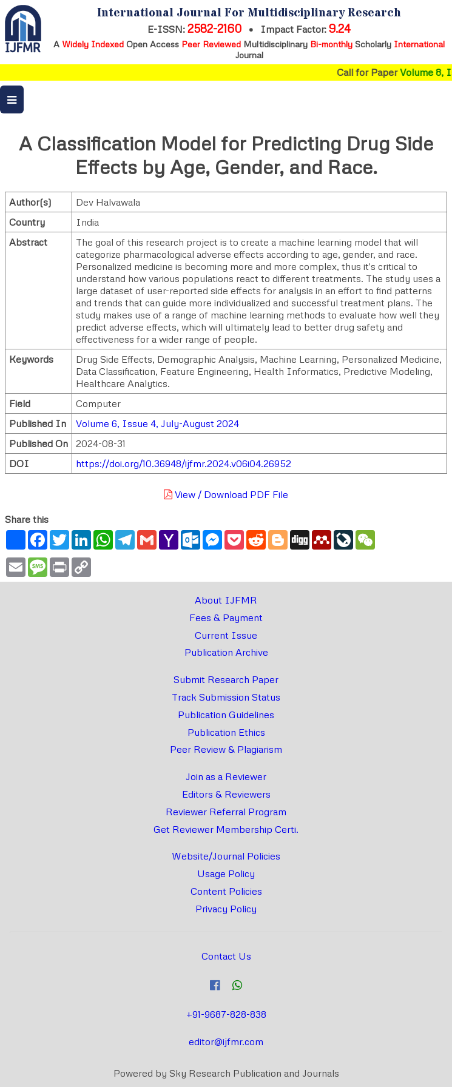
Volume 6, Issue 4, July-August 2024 (157, 423)
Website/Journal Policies (226, 856)
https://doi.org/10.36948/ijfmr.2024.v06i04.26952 (183, 463)
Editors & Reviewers (226, 794)
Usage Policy (226, 873)
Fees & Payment (226, 617)
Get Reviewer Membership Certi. (226, 829)
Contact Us (226, 956)
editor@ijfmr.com (226, 1041)
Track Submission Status (226, 697)
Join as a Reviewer (226, 776)
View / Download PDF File (226, 494)
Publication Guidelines (226, 714)
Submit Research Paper (226, 679)
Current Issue (226, 635)
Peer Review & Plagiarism (226, 749)
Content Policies (226, 891)
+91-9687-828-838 (226, 1014)
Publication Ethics (226, 732)
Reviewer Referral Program (226, 812)
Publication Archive (226, 652)
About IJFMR (226, 600)
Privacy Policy (226, 909)
